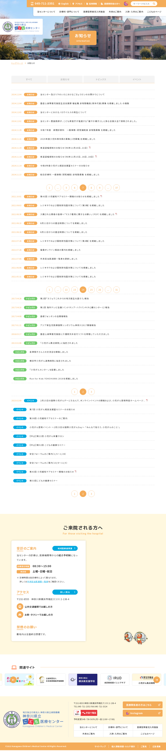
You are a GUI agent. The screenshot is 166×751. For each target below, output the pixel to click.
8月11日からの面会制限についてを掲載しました (63, 223)
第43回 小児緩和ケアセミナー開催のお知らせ (52, 472)
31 (117, 289)
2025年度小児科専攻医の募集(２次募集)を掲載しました (67, 138)
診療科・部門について (69, 11)
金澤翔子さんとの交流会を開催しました (49, 352)
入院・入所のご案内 (134, 11)
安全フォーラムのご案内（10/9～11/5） (49, 463)
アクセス (78, 3)
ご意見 (144, 747)
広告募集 (156, 747)
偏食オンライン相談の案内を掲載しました (60, 250)
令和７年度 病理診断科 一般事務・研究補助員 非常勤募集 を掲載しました (78, 130)
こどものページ (154, 11)
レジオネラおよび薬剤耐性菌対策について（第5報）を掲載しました (72, 205)
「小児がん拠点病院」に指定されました (59, 343)
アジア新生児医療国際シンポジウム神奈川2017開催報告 (68, 325)
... (57, 187)
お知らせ (64, 79)
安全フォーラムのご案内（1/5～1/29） (48, 454)
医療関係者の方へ (112, 3)
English (65, 3)
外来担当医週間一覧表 (37, 582)
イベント (137, 79)
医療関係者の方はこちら (139, 705)
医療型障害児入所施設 (94, 11)
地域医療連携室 (64, 549)
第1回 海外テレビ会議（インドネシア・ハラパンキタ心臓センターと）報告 (75, 307)
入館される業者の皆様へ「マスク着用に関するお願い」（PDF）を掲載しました (77, 214)
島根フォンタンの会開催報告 (54, 316)
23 (74, 289)
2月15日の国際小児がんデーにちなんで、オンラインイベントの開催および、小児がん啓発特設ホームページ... (92, 401)
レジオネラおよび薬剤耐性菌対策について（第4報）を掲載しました (72, 241)
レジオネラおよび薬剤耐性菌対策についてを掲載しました (68, 267)
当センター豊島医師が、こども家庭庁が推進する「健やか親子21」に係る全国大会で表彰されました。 (88, 121)
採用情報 (93, 3)
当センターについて (46, 11)
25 (91, 289)
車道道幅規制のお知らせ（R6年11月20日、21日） (64, 147)
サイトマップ (100, 747)
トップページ (17, 63)
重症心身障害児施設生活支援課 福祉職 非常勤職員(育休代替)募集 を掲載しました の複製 (84, 103)
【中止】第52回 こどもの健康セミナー (48, 445)
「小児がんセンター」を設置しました (47, 370)
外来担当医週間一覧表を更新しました (59, 258)
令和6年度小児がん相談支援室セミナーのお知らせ (65, 165)
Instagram (134, 714)
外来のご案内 (115, 11)
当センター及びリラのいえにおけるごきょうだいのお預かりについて (72, 94)
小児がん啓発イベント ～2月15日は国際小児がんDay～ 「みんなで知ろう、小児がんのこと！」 (75, 427)
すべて (29, 79)
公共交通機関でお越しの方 (39, 607)
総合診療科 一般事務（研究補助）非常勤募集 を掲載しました (70, 174)
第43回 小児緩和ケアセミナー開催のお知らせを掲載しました (70, 196)
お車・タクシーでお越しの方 (39, 615)
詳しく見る (64, 592)
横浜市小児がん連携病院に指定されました (50, 361)
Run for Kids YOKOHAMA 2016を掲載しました (54, 379)
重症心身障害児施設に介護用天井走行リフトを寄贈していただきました (74, 334)
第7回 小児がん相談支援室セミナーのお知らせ (52, 410)
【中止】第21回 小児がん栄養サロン (47, 436)
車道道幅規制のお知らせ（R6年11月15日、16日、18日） (67, 156)
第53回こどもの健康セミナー (44, 481)
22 (65, 289)
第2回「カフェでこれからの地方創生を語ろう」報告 (64, 298)
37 (117, 187)
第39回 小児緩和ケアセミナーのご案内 (48, 418)
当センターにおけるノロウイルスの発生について (63, 112)
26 (100, 289)
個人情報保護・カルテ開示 (123, 747)
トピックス (101, 79)
